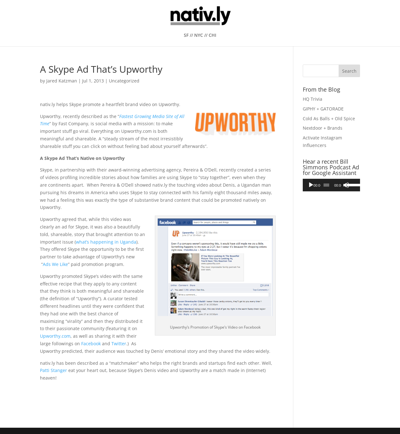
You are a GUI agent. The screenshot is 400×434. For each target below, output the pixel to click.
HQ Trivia (312, 99)
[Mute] (346, 185)
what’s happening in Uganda (106, 242)
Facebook (91, 344)
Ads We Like (55, 264)
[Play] (311, 185)
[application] (331, 185)
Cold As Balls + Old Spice (329, 118)
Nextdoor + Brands (322, 128)
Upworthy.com (55, 336)
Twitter (118, 344)
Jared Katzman (61, 81)
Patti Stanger (53, 370)
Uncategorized (124, 81)
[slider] (326, 185)
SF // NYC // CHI (200, 35)
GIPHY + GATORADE (323, 109)
